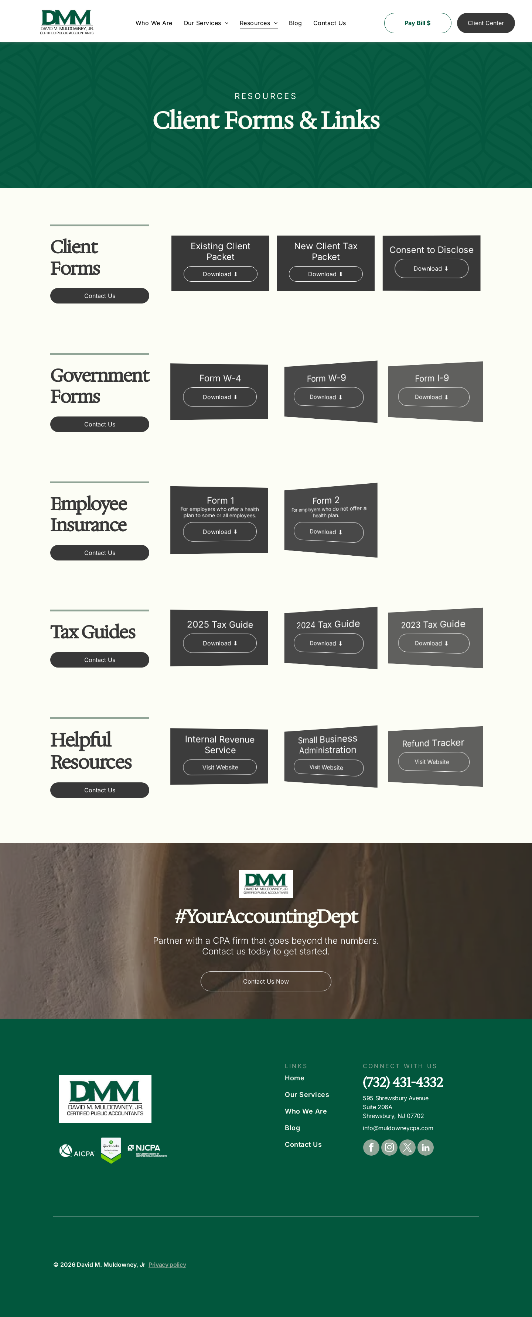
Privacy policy (167, 1264)
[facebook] (371, 1148)
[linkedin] (425, 1148)
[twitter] (407, 1148)
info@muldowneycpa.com (398, 1128)
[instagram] (389, 1148)
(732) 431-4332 (403, 1082)
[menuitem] (154, 22)
